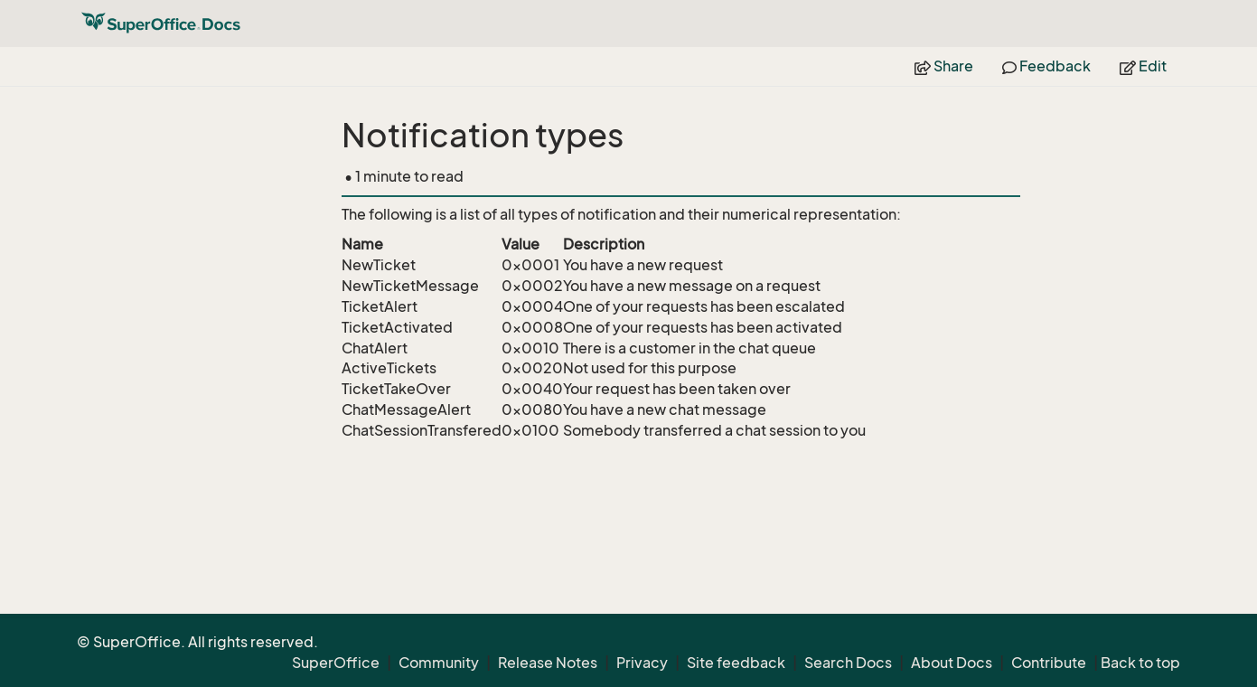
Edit (1143, 66)
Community (439, 663)
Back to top (1140, 663)
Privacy (642, 663)
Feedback (1046, 66)
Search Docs (848, 663)
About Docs (951, 663)
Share (944, 66)
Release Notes (547, 663)
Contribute (1048, 663)
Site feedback (736, 663)
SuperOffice (336, 663)
